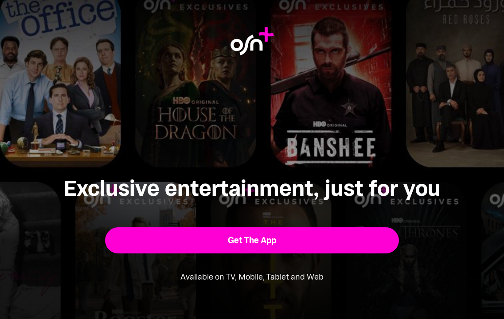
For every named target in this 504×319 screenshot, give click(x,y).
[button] (252, 240)
